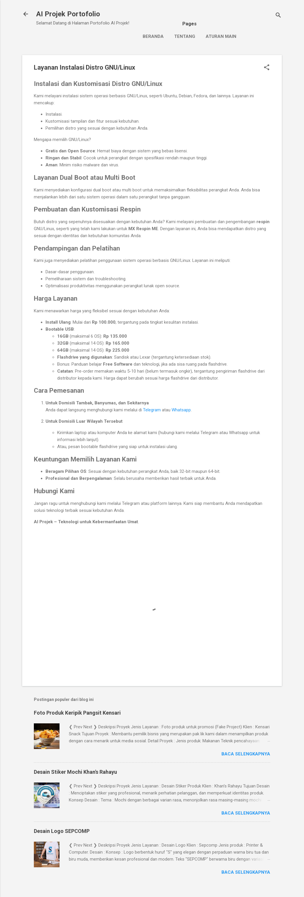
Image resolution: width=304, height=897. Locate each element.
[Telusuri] (278, 16)
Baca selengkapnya (245, 754)
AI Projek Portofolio (68, 14)
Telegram (152, 410)
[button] (266, 68)
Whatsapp (181, 410)
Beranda (153, 36)
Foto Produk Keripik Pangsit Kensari (77, 713)
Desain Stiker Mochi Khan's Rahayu (75, 772)
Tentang (184, 36)
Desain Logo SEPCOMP (62, 831)
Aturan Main (221, 36)
